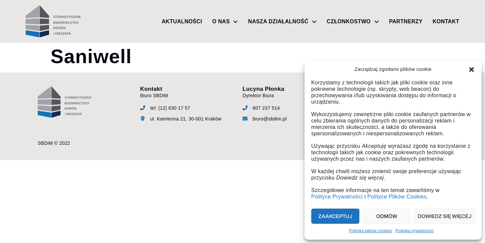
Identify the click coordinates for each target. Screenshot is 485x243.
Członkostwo (353, 22)
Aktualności (182, 21)
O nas (225, 22)
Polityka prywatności (414, 230)
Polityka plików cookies (370, 230)
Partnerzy (405, 21)
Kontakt (445, 21)
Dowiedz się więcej (444, 216)
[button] (471, 69)
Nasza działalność (282, 22)
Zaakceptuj (335, 216)
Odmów (386, 216)
